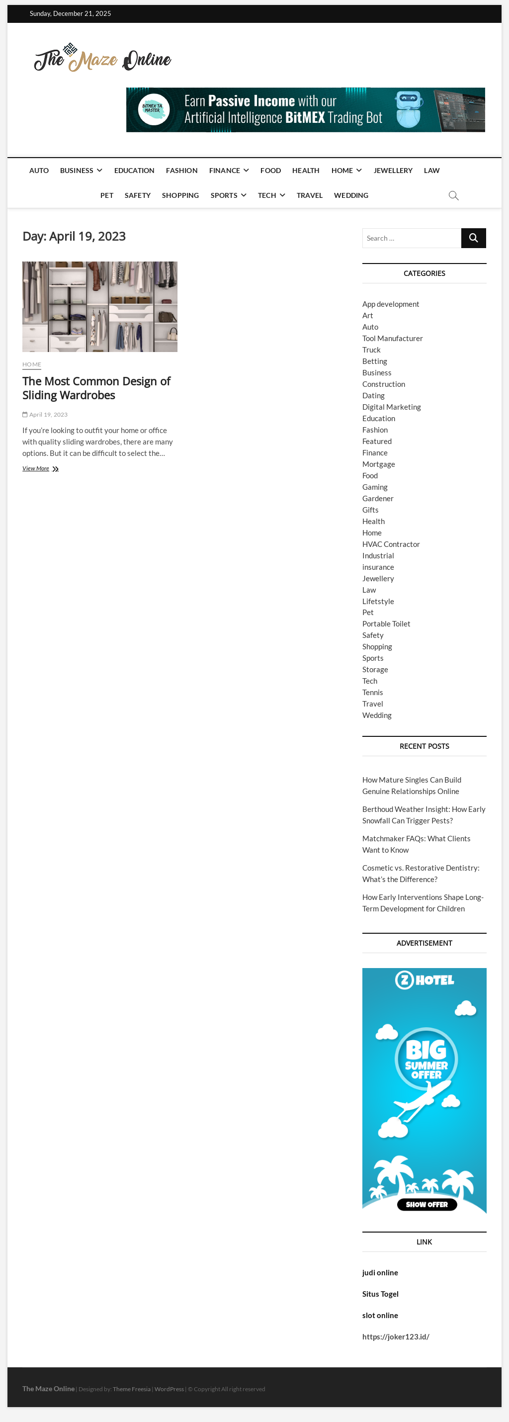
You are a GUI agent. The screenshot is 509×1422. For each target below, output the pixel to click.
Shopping (180, 195)
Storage (375, 669)
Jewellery (393, 170)
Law (432, 170)
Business (77, 170)
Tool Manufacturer (392, 338)
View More (48, 469)
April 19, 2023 (45, 414)
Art (367, 315)
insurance (378, 566)
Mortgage (378, 463)
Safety (138, 195)
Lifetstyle (378, 601)
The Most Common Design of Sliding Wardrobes (96, 387)
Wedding (351, 195)
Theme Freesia (132, 1389)
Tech (267, 195)
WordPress (169, 1389)
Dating (373, 395)
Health (306, 170)
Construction (383, 383)
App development (391, 303)
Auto (39, 170)
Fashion (181, 170)
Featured (377, 441)
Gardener (378, 498)
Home (342, 170)
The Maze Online (48, 1388)
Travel (310, 195)
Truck (371, 349)
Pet (106, 195)
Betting (374, 360)
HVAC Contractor (391, 543)
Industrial (378, 555)
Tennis (372, 692)
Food (270, 170)
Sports (224, 195)
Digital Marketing (391, 406)
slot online (380, 1315)
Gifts (370, 509)
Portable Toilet (386, 623)
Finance (224, 170)
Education (134, 170)
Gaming (375, 486)
